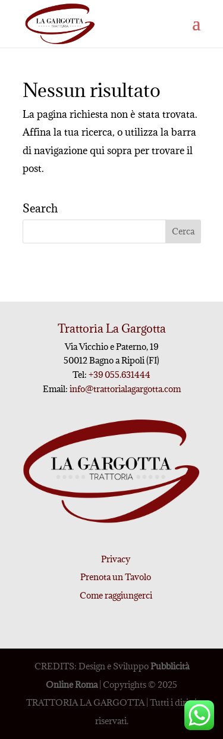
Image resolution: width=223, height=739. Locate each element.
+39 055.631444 (118, 374)
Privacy (115, 559)
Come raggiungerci (116, 595)
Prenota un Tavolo (115, 577)
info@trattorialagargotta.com (125, 388)
